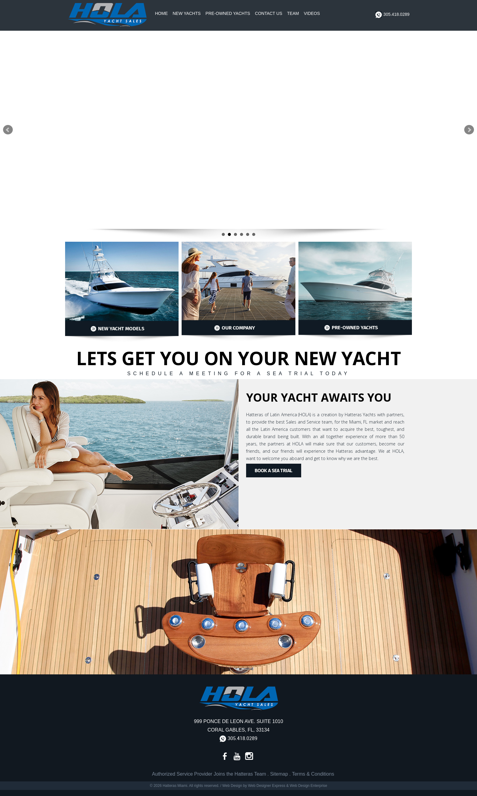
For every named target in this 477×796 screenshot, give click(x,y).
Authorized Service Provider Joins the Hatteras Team (209, 774)
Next (469, 130)
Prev (8, 130)
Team (293, 13)
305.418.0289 (392, 14)
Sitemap (279, 774)
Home (161, 13)
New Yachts (187, 13)
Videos (312, 13)
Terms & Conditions (313, 774)
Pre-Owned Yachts (228, 13)
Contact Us (268, 13)
